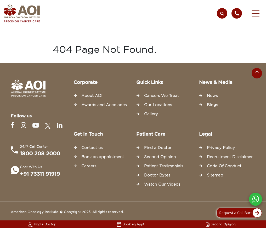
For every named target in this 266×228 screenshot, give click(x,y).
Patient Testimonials (163, 166)
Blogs (212, 105)
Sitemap (215, 175)
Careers (88, 166)
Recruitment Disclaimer (230, 157)
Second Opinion (220, 224)
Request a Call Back (239, 213)
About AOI (91, 96)
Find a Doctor (41, 224)
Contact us (92, 148)
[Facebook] (13, 125)
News (212, 96)
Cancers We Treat (161, 96)
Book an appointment (102, 157)
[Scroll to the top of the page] (257, 73)
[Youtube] (36, 125)
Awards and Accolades (104, 105)
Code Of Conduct (224, 166)
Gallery (151, 114)
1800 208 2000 (40, 153)
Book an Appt (130, 224)
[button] (255, 13)
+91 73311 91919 (40, 174)
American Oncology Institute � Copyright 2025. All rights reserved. (67, 212)
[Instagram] (24, 125)
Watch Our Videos (162, 184)
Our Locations (158, 105)
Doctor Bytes (157, 175)
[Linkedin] (59, 125)
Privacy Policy (221, 148)
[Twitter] (49, 125)
